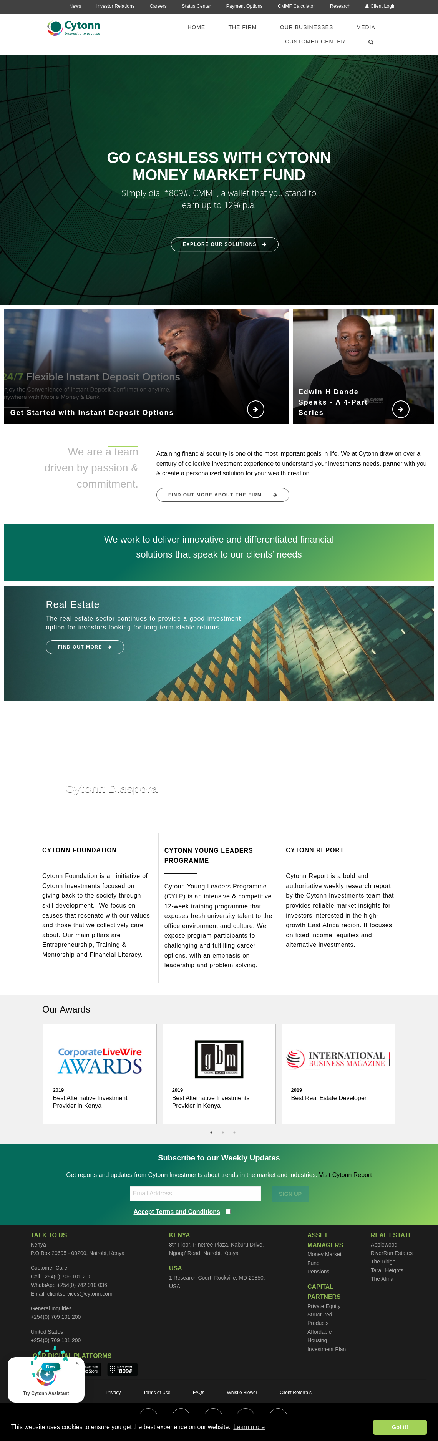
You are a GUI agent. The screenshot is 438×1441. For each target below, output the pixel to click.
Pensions (318, 1271)
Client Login (380, 6)
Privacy (113, 1392)
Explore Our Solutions (225, 244)
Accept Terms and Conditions (177, 1212)
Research (340, 6)
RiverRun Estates (392, 1253)
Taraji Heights (387, 1270)
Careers (158, 6)
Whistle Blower (242, 1392)
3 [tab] (234, 1132)
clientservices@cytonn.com (80, 1294)
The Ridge (383, 1261)
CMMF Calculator (296, 6)
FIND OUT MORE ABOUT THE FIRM (222, 495)
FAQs (198, 1392)
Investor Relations (115, 6)
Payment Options (244, 6)
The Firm (242, 27)
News (75, 6)
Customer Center (315, 41)
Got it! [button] (400, 1427)
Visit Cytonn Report (345, 1175)
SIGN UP (290, 1194)
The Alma (382, 1279)
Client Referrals (296, 1392)
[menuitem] (201, 27)
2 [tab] (223, 1132)
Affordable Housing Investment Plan (326, 1340)
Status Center (196, 6)
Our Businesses (306, 27)
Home (196, 27)
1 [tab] (211, 1132)
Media (366, 27)
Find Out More (85, 647)
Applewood (384, 1245)
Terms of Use (157, 1392)
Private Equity (323, 1306)
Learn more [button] (249, 1427)
